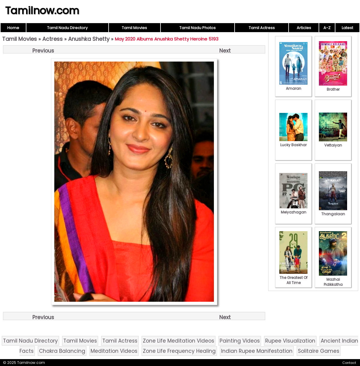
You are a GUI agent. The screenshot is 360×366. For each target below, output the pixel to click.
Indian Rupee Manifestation (256, 351)
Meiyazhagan (293, 209)
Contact (349, 362)
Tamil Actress (262, 28)
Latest (347, 28)
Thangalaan (333, 211)
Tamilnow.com (42, 10)
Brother (333, 87)
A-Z (327, 28)
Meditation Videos (114, 351)
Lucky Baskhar (293, 142)
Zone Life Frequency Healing (179, 351)
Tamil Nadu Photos (197, 28)
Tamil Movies (134, 28)
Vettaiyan (333, 143)
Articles (304, 28)
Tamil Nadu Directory (67, 28)
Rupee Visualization (290, 340)
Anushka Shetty (89, 39)
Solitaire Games (318, 351)
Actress (52, 39)
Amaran (293, 86)
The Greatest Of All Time (293, 277)
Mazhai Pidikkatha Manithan (333, 282)
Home (13, 28)
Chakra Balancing (62, 351)
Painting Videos (240, 340)
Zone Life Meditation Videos (178, 340)
